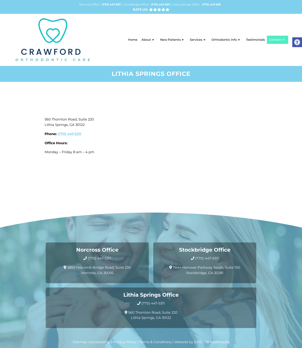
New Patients (170, 39)
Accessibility (100, 342)
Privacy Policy (124, 342)
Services (196, 39)
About (146, 39)
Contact (275, 39)
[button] (297, 42)
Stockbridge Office (136, 4)
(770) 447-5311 (111, 4)
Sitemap (80, 342)
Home (132, 39)
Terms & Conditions (155, 342)
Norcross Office (89, 4)
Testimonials (255, 39)
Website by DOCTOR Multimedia (202, 342)
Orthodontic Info (224, 39)
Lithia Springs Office (186, 4)
